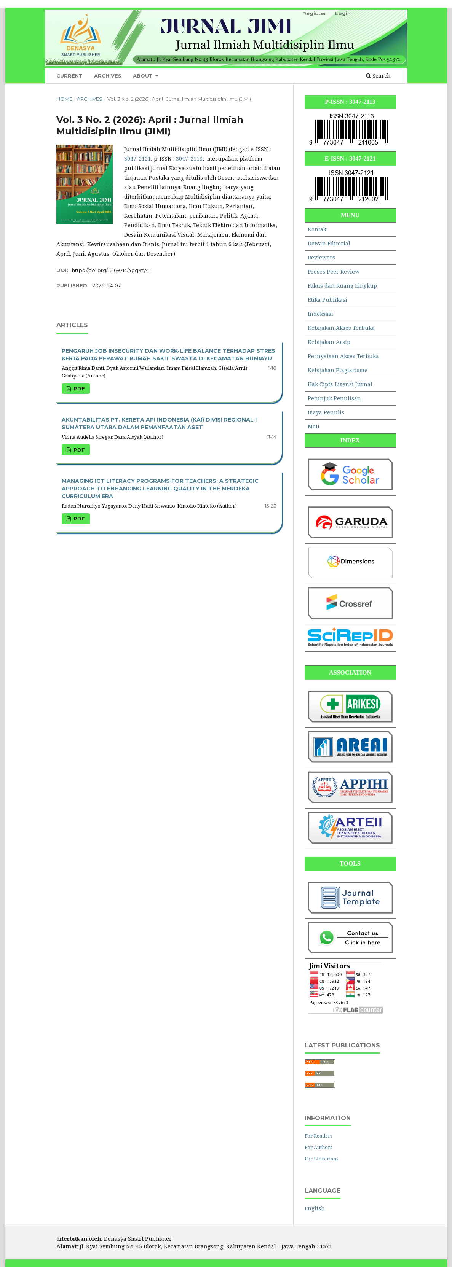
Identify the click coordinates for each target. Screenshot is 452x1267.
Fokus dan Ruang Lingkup (342, 285)
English (315, 1208)
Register (314, 13)
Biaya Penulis (326, 412)
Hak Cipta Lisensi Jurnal (340, 384)
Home (64, 99)
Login (343, 13)
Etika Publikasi (327, 299)
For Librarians (322, 1158)
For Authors (318, 1147)
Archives (107, 76)
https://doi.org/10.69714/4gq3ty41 (111, 270)
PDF (78, 388)
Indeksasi (320, 313)
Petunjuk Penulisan (334, 398)
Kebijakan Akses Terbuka (341, 327)
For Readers (318, 1135)
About (143, 76)
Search (378, 75)
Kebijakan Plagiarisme (337, 370)
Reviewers (321, 257)
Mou (313, 426)
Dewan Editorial (329, 243)
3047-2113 (189, 158)
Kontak (317, 229)
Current (69, 76)
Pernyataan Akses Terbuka (343, 356)
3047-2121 (137, 158)
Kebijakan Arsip (329, 341)
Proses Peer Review (333, 271)
